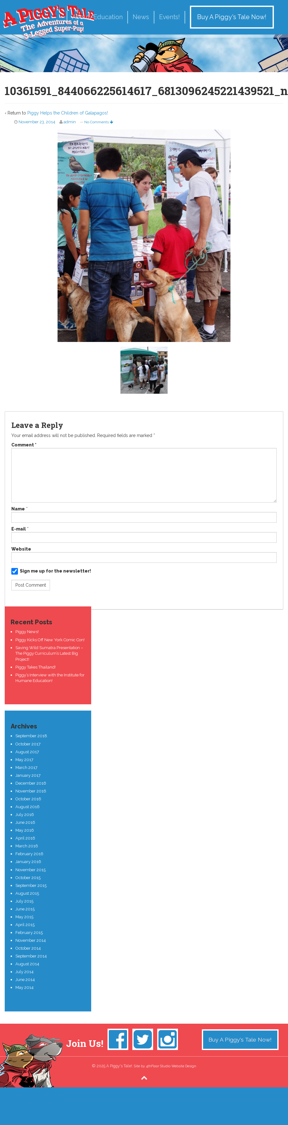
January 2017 (28, 775)
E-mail (18, 528)
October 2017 (28, 744)
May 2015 (24, 916)
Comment (23, 444)
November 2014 (30, 940)
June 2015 (25, 909)
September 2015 (31, 885)
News (141, 17)
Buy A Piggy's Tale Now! (231, 17)
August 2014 (27, 964)
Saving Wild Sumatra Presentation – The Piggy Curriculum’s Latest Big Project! (49, 653)
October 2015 (28, 877)
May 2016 (24, 830)
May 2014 (24, 987)
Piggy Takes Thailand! (35, 667)
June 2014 (25, 979)
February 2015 (29, 932)
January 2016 (28, 861)
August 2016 (27, 806)
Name (18, 508)
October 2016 (28, 799)
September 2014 (31, 956)
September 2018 (31, 735)
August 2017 (27, 751)
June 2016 (25, 822)
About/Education (97, 17)
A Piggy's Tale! (49, 22)
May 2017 (24, 759)
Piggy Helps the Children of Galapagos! (67, 112)
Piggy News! (27, 631)
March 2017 (26, 767)
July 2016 (24, 814)
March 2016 (26, 846)
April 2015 (25, 924)
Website (21, 549)
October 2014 (28, 948)
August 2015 (27, 893)
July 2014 (24, 971)
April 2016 (25, 838)
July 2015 (24, 901)
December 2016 (30, 783)
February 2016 (29, 853)
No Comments (98, 122)
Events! (169, 17)
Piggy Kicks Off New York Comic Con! (50, 639)
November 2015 (30, 869)
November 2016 (30, 791)
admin (70, 122)
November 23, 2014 (37, 122)
